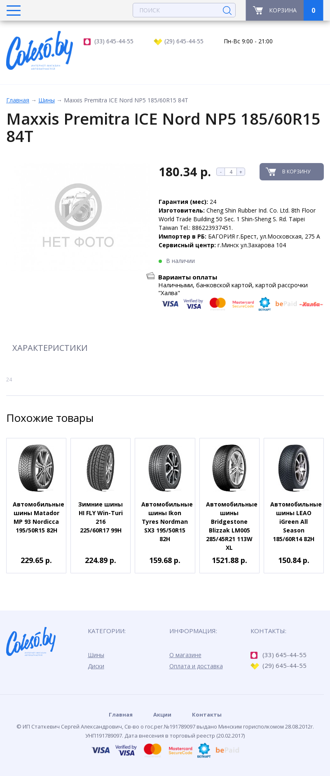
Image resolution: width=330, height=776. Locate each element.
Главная (17, 100)
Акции (162, 714)
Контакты (207, 714)
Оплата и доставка (196, 666)
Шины (46, 100)
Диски (96, 666)
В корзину (296, 171)
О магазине (185, 655)
